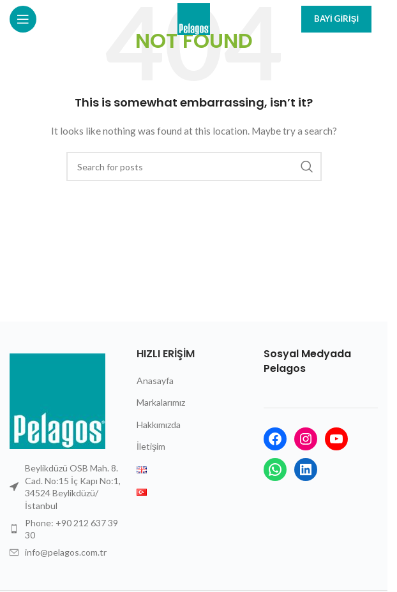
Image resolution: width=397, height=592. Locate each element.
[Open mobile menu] (37, 19)
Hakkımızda (159, 424)
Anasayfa (155, 380)
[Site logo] (193, 18)
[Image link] (57, 400)
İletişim (151, 446)
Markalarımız (161, 402)
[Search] (194, 166)
